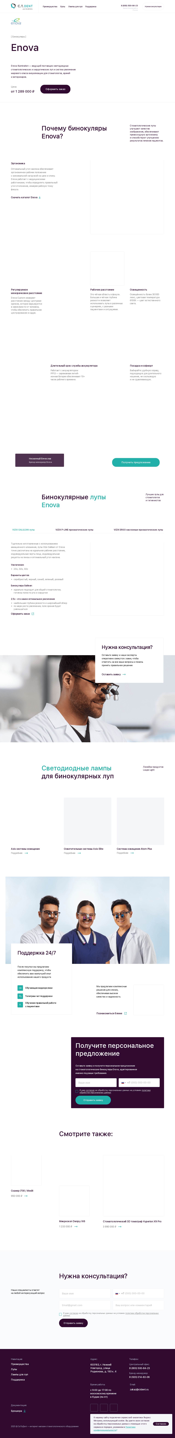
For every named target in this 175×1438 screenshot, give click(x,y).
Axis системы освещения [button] (25, 848)
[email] (85, 1305)
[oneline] (138, 1305)
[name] (96, 1082)
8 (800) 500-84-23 (129, 6)
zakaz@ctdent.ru (139, 1389)
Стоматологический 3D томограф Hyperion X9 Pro (132, 1221)
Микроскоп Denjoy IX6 (72, 1221)
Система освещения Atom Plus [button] (134, 848)
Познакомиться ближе (109, 1013)
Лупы (62, 6)
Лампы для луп (75, 6)
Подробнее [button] (69, 853)
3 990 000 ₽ (109, 1226)
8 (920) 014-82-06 (139, 1377)
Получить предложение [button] (136, 462)
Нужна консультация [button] (153, 7)
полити (128, 1313)
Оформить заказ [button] (55, 89)
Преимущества (50, 6)
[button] (33, 614)
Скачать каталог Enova (24, 197)
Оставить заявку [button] (111, 674)
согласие (90, 1090)
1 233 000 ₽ (65, 1226)
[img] (26, 1170)
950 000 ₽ (16, 1195)
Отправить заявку (93, 1100)
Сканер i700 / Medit (22, 1190)
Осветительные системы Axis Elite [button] (83, 848)
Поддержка (90, 6)
